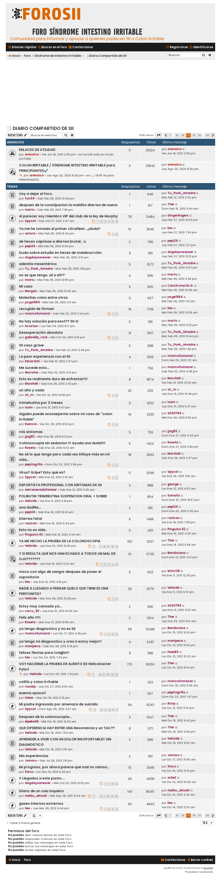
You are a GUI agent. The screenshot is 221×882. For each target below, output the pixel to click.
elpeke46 (32, 721)
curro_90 (32, 611)
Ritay (171, 704)
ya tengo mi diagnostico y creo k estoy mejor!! (60, 641)
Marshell (31, 384)
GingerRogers (178, 215)
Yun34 (30, 198)
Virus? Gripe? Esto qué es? (42, 472)
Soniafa (173, 495)
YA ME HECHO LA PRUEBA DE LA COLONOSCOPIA (59, 541)
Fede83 (172, 652)
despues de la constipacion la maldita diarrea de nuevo (68, 204)
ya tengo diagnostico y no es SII (47, 628)
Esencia (31, 424)
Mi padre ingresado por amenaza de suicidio (58, 704)
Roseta (30, 448)
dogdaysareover (38, 257)
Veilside (31, 501)
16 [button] (183, 135)
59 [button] (207, 135)
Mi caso (26, 286)
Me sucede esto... (34, 367)
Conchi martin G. (180, 286)
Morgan (31, 291)
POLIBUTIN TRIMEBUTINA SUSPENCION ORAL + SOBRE (63, 496)
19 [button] (199, 135)
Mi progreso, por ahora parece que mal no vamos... (64, 767)
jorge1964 (32, 302)
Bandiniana (176, 553)
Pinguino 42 (34, 535)
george (172, 484)
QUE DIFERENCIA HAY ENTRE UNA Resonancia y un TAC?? (67, 728)
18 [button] (194, 135)
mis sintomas (31, 431)
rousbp (30, 686)
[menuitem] (52, 47)
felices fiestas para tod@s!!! (44, 652)
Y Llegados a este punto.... (42, 778)
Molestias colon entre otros (43, 297)
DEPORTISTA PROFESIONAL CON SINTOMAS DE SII (60, 484)
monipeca (32, 646)
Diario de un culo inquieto (41, 791)
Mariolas (31, 372)
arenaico (32, 154)
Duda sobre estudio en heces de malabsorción (60, 252)
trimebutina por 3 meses (41, 402)
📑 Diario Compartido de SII (40, 128)
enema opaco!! (32, 693)
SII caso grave (31, 345)
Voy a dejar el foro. (36, 193)
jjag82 (30, 437)
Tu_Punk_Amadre (181, 193)
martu (30, 210)
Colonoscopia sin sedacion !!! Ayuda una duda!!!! (62, 443)
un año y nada (31, 390)
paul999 (208, 868)
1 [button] (170, 135)
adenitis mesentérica (38, 263)
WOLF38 (173, 571)
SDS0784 (174, 413)
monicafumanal (37, 313)
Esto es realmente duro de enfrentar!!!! (53, 378)
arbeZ (171, 778)
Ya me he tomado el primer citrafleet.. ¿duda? (59, 228)
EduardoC (32, 361)
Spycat (30, 221)
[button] (158, 135)
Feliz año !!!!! (30, 617)
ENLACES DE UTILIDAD (37, 149)
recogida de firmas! (36, 308)
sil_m (29, 395)
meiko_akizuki (36, 796)
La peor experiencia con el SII (44, 356)
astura (30, 233)
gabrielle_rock (36, 337)
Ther (170, 204)
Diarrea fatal (30, 518)
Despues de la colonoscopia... (45, 716)
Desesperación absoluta (41, 332)
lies (170, 228)
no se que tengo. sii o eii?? (42, 275)
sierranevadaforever (41, 490)
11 (116, 546)
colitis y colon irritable (38, 681)
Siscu (29, 772)
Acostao (31, 326)
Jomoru (31, 761)
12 (116, 674)
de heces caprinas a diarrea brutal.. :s (52, 241)
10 (113, 546)
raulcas (31, 523)
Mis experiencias (33, 755)
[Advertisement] (110, 92)
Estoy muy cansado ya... (40, 606)
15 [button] (177, 135)
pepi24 (30, 246)
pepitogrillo (34, 464)
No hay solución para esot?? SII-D (49, 321)
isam (29, 407)
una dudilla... (30, 507)
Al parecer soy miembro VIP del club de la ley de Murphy (68, 216)
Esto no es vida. (32, 529)
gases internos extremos (41, 803)
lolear (29, 698)
